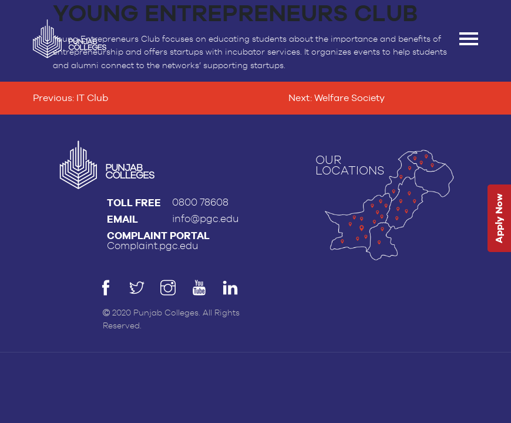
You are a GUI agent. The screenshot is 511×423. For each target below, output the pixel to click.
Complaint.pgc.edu (153, 246)
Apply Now (499, 219)
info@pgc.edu (205, 219)
